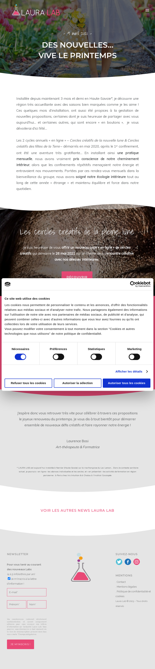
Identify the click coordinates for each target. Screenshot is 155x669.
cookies (120, 596)
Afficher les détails (128, 371)
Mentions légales (127, 586)
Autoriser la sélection (77, 383)
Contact (121, 581)
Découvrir (77, 277)
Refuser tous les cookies (28, 383)
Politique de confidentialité (132, 591)
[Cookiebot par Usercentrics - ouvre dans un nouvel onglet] (133, 284)
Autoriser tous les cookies (126, 383)
